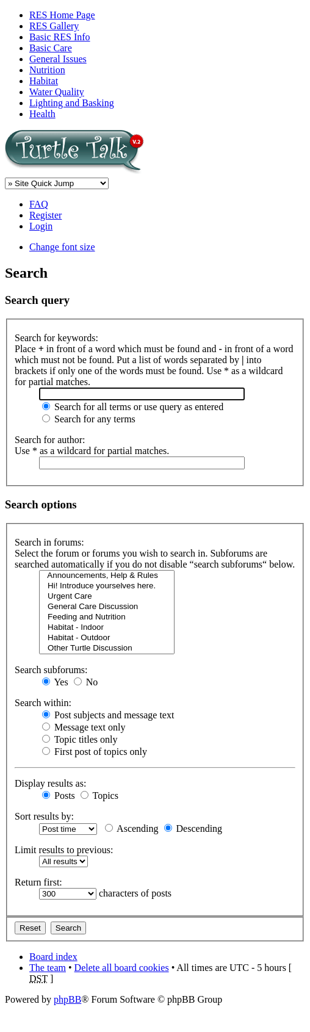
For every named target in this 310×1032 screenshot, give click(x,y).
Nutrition (47, 70)
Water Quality (56, 92)
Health (42, 114)
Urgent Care (107, 596)
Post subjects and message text (108, 715)
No (86, 682)
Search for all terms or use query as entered (132, 407)
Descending (193, 828)
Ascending (132, 828)
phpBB (67, 999)
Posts (58, 795)
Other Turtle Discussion (107, 648)
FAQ (38, 204)
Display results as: (50, 783)
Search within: (43, 703)
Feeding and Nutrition (107, 617)
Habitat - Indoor (107, 627)
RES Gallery (54, 26)
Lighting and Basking (71, 103)
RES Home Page (62, 15)
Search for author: (50, 440)
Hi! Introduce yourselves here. (107, 586)
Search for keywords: (56, 338)
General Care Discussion (107, 607)
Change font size (62, 247)
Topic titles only (79, 739)
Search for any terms (88, 419)
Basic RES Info (59, 37)
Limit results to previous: (64, 850)
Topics (99, 795)
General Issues (58, 59)
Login (40, 226)
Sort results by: (44, 816)
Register (45, 215)
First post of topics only (94, 751)
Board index (53, 956)
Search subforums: (51, 670)
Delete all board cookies (121, 967)
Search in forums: (49, 542)
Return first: (38, 882)
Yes (55, 682)
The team (47, 967)
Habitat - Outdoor (107, 638)
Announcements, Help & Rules (107, 576)
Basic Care (50, 48)
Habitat (43, 81)
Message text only (83, 727)
